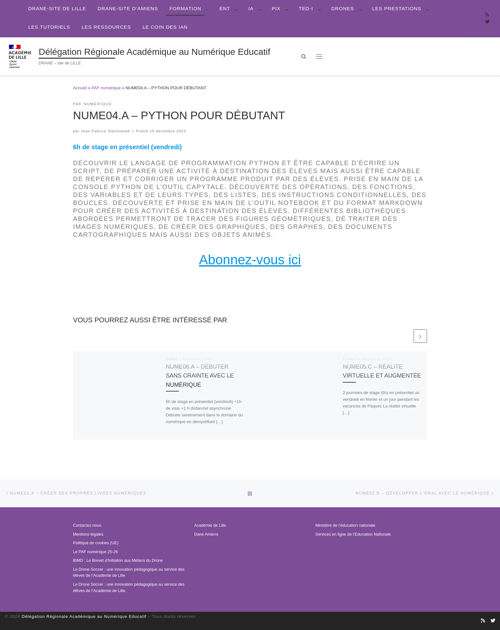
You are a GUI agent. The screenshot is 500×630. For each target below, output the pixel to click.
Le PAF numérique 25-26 (95, 552)
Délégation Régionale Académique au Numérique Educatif (84, 616)
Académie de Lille (210, 525)
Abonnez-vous (243, 259)
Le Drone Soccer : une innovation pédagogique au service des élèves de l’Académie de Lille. (129, 587)
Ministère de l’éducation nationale (345, 525)
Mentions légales (88, 534)
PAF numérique (106, 87)
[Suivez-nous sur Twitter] (487, 22)
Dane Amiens (206, 534)
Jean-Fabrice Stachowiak (105, 131)
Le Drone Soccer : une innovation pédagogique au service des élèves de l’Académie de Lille (129, 572)
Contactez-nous (87, 525)
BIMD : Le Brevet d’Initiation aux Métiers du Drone (118, 560)
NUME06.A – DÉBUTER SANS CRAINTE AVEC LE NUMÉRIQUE (200, 375)
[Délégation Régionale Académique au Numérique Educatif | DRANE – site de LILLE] (20, 56)
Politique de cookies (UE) (95, 543)
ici (294, 259)
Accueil (80, 87)
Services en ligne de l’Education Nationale (353, 534)
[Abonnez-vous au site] (487, 14)
